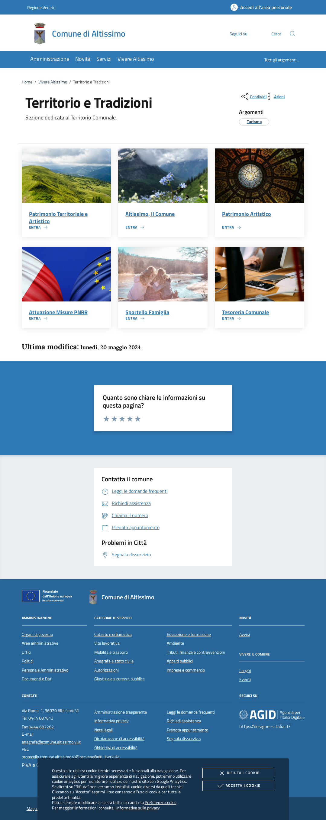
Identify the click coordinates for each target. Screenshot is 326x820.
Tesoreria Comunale (245, 312)
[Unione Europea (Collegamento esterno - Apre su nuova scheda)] (49, 597)
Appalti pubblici (180, 661)
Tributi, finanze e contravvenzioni (196, 652)
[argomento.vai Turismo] (254, 121)
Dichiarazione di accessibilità (119, 738)
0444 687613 (40, 718)
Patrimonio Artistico (246, 214)
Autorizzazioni (106, 670)
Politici (27, 661)
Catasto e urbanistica (113, 634)
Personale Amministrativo (45, 670)
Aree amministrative (40, 643)
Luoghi (245, 670)
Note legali (103, 730)
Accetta (238, 786)
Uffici (26, 652)
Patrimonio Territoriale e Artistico (58, 217)
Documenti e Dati (37, 678)
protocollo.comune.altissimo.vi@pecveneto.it (61, 756)
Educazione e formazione (189, 634)
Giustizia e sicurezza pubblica (119, 678)
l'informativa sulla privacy (137, 808)
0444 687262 (41, 727)
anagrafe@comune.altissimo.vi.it (51, 742)
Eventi (245, 679)
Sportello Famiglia (147, 312)
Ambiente (175, 643)
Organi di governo (37, 634)
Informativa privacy (111, 721)
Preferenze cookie (160, 802)
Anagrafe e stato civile (114, 661)
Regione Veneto (41, 7)
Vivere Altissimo (52, 82)
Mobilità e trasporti (111, 652)
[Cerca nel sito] (292, 33)
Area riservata (106, 756)
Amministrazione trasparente (120, 712)
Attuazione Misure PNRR (58, 312)
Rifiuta (238, 773)
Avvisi (244, 634)
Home (27, 82)
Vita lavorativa (107, 643)
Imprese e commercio (186, 670)
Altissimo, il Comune (150, 214)
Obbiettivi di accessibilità (115, 747)
